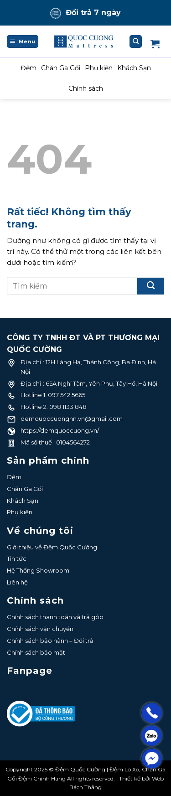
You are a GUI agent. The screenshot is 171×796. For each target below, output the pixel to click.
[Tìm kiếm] (136, 41)
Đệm (28, 68)
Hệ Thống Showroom (38, 570)
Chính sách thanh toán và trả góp (55, 616)
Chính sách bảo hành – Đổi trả (50, 640)
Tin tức (16, 558)
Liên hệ (17, 582)
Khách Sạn (134, 68)
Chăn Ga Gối (60, 68)
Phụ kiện (99, 68)
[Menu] (22, 41)
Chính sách (85, 88)
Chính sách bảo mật (36, 652)
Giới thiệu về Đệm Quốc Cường (52, 547)
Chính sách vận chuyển (40, 628)
